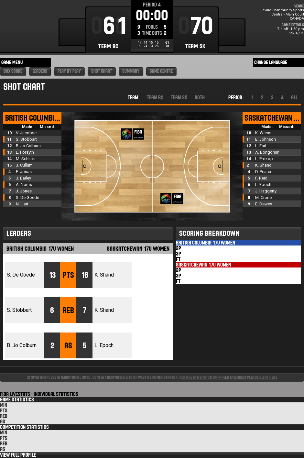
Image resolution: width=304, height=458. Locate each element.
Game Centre (161, 71)
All (294, 97)
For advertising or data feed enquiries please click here (228, 377)
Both (200, 97)
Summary (130, 71)
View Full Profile (18, 455)
